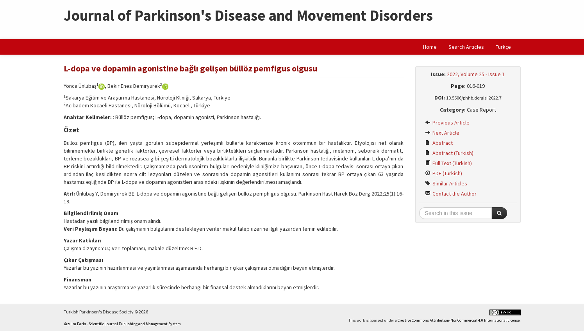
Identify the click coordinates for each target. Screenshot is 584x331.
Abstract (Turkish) (449, 153)
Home (430, 46)
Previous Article (447, 122)
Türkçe (503, 46)
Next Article (442, 132)
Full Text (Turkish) (448, 163)
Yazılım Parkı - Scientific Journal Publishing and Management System (122, 323)
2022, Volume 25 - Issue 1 (476, 74)
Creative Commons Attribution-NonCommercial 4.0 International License (459, 320)
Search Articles (466, 46)
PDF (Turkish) (443, 173)
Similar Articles (446, 183)
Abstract (439, 142)
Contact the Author (451, 193)
